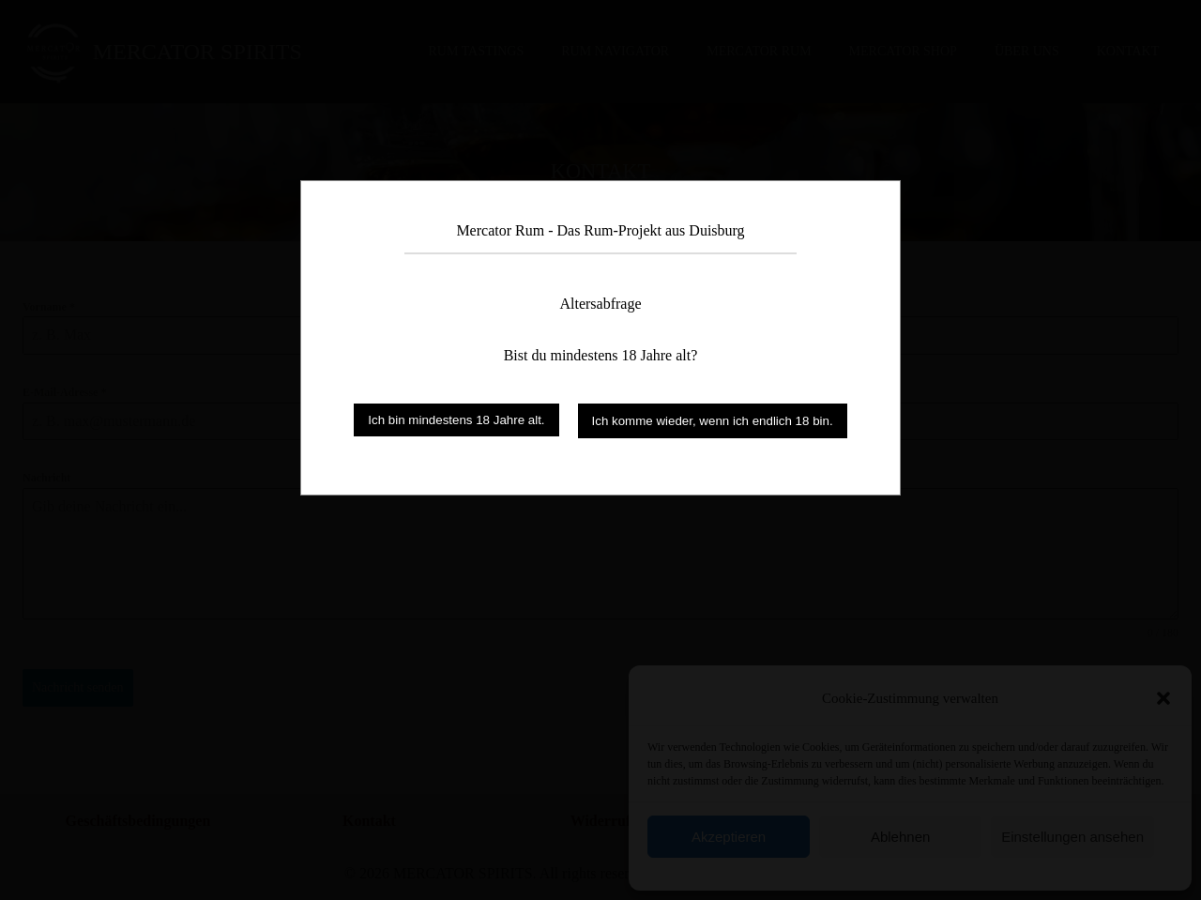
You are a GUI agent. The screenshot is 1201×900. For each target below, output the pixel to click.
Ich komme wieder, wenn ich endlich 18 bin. (712, 421)
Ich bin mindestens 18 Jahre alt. (456, 420)
